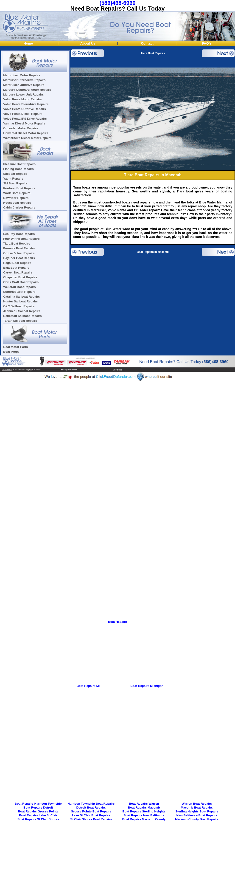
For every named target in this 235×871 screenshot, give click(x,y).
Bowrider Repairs (15, 198)
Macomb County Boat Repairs (196, 819)
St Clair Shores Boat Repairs (91, 819)
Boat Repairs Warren (144, 803)
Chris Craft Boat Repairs (21, 282)
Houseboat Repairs (17, 202)
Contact (147, 43)
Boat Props (11, 351)
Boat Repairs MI (88, 686)
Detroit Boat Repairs (91, 807)
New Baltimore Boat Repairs (196, 815)
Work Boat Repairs (17, 193)
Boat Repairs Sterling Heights (143, 811)
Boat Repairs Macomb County (144, 819)
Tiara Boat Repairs (16, 243)
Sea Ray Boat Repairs (19, 234)
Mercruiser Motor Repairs (21, 75)
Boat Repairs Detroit (38, 807)
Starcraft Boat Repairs (19, 291)
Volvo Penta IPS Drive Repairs (25, 118)
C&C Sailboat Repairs (19, 306)
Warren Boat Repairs (197, 803)
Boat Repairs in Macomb (153, 252)
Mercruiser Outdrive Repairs (23, 85)
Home (28, 43)
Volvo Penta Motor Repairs (22, 99)
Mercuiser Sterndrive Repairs (24, 80)
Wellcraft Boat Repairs (19, 287)
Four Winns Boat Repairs (21, 238)
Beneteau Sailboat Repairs (22, 316)
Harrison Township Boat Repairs (91, 803)
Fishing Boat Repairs (18, 169)
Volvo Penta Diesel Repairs (22, 114)
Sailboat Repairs (15, 173)
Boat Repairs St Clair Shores (38, 819)
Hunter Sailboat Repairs (20, 301)
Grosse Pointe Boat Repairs (91, 811)
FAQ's (207, 43)
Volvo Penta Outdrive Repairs (24, 109)
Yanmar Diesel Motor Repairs (24, 123)
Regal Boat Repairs (17, 263)
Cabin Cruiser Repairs (19, 207)
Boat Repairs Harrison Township (38, 803)
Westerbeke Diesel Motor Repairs (27, 138)
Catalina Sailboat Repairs (21, 296)
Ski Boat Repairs (15, 183)
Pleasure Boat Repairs (19, 164)
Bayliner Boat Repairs (19, 258)
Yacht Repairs (13, 178)
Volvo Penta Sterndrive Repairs (25, 104)
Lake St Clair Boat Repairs (91, 815)
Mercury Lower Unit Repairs (23, 94)
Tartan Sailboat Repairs (20, 320)
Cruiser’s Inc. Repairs (19, 253)
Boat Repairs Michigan (146, 686)
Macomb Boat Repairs (197, 807)
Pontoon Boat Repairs (19, 188)
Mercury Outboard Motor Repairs (27, 89)
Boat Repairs (117, 621)
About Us (87, 43)
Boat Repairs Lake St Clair (38, 815)
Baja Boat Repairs (16, 267)
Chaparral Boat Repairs (20, 277)
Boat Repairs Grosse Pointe (38, 811)
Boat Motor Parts (15, 347)
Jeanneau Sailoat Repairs (21, 311)
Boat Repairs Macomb (144, 807)
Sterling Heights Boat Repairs (196, 811)
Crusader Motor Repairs (20, 128)
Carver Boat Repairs (18, 272)
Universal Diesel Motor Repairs (25, 133)
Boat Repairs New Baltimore (143, 815)
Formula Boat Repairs (19, 248)
